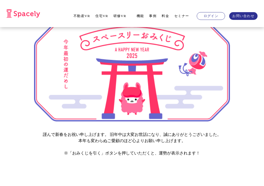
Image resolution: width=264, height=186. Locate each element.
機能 (140, 16)
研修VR (119, 16)
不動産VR (81, 16)
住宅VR (101, 16)
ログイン (211, 16)
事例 (152, 16)
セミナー (181, 16)
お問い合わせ (243, 16)
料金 (165, 16)
